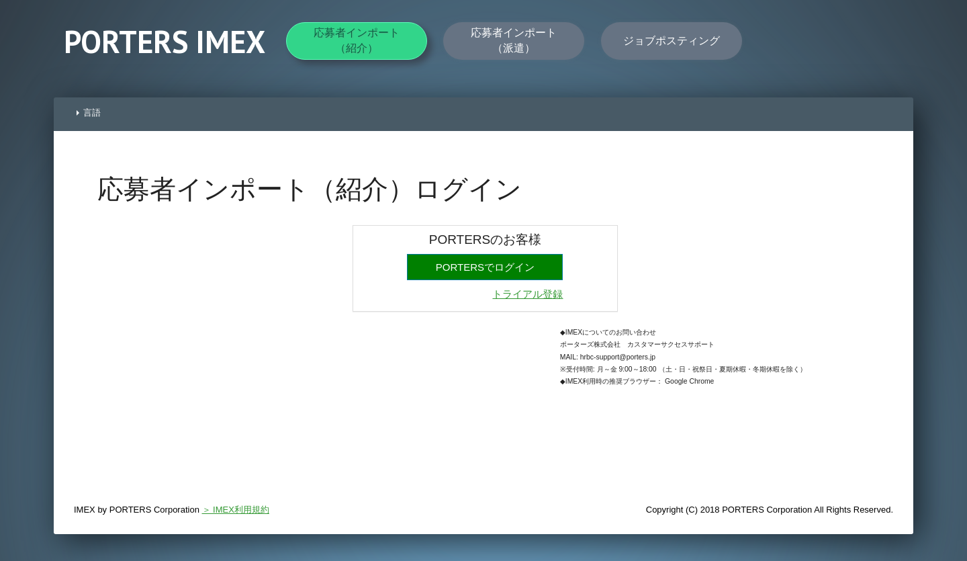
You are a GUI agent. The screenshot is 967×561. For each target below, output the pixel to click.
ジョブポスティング (671, 40)
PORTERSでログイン (485, 267)
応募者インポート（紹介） (357, 40)
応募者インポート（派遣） (514, 40)
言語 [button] (89, 112)
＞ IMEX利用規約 (235, 510)
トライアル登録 (527, 294)
